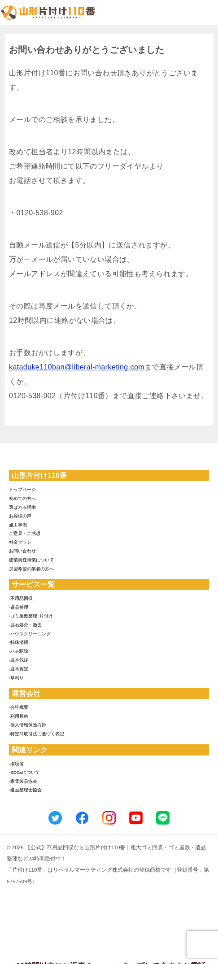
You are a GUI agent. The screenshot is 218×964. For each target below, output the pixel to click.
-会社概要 (18, 707)
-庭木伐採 (18, 659)
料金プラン (20, 542)
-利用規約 (18, 716)
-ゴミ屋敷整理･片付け (31, 615)
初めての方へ (22, 498)
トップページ (22, 489)
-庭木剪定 (18, 668)
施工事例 (18, 524)
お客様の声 (20, 515)
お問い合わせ (22, 550)
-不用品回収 (21, 598)
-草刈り (16, 677)
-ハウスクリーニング (30, 633)
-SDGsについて (24, 772)
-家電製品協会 (23, 781)
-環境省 (16, 763)
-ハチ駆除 (18, 651)
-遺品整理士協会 (25, 789)
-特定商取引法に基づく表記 (36, 733)
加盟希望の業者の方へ (31, 568)
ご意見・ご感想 (24, 533)
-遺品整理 (18, 607)
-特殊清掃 (18, 642)
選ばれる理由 (22, 507)
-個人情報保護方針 (27, 724)
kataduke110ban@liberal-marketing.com (76, 367)
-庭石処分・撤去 (25, 624)
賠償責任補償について (31, 559)
